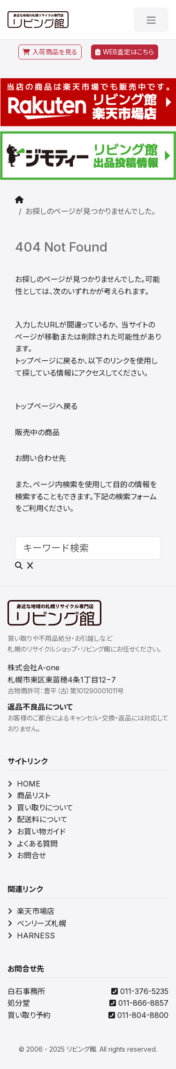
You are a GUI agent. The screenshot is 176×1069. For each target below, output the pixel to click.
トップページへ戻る (46, 406)
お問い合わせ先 (40, 458)
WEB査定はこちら (124, 52)
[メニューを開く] (151, 19)
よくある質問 (33, 843)
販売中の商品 (37, 432)
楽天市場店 (31, 911)
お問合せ (27, 855)
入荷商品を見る (50, 52)
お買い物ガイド (37, 831)
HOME (24, 783)
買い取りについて (40, 807)
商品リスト (29, 795)
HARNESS (31, 935)
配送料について (38, 819)
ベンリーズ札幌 (37, 923)
